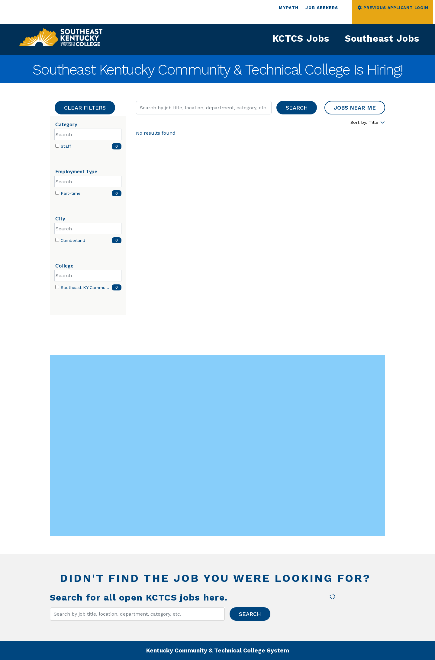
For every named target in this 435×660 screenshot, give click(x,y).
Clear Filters (85, 107)
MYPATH (289, 7)
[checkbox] (57, 146)
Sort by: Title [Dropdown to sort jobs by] (367, 122)
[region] (260, 135)
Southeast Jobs (382, 38)
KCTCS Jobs (300, 38)
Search (297, 107)
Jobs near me (355, 107)
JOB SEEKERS (321, 7)
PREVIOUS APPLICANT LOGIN (392, 7)
